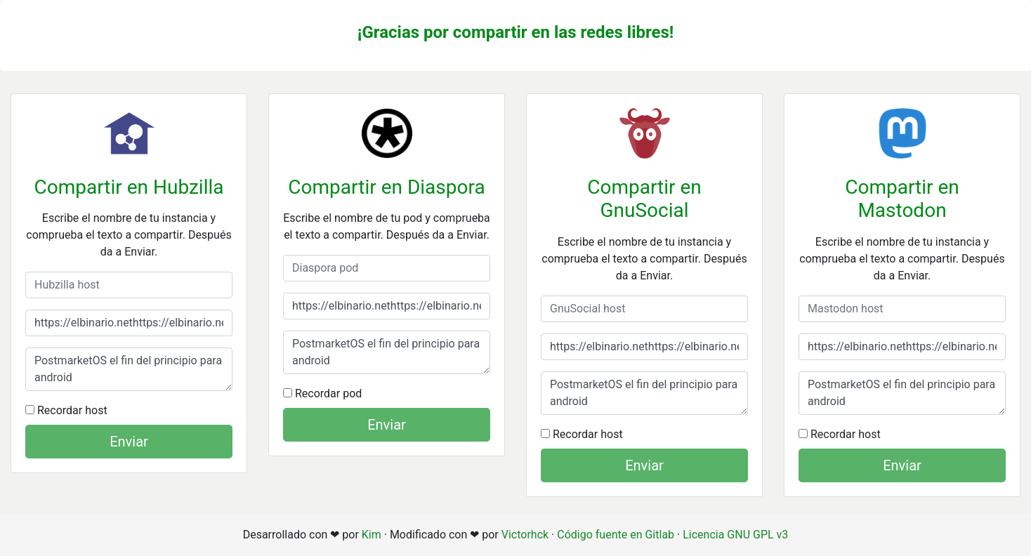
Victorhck (525, 534)
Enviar (129, 441)
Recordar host (66, 410)
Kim (371, 534)
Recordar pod (322, 393)
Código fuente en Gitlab (615, 534)
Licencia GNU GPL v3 (735, 534)
